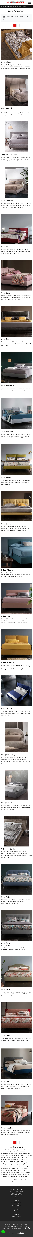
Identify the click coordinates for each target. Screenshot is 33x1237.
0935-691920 (18, 1195)
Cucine (16, 1200)
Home (2, 6)
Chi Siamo (16, 1209)
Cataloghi (16, 1215)
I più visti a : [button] (5, 19)
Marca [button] (4, 16)
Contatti (16, 1211)
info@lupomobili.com (19, 1197)
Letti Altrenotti (22, 6)
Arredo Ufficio (16, 1206)
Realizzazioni (16, 1216)
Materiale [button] (10, 16)
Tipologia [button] (27, 16)
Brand (16, 1213)
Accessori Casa (16, 1204)
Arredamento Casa (9, 6)
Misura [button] (17, 16)
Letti (16, 6)
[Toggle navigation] (29, 2)
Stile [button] (21, 16)
